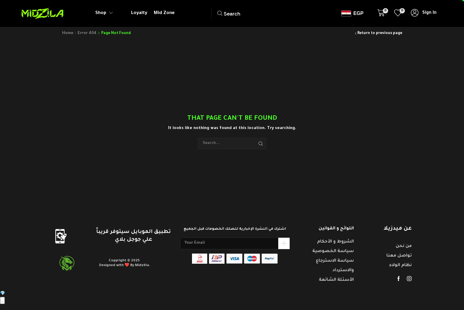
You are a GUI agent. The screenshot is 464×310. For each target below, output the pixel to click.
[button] (243, 13)
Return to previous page (379, 33)
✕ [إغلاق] (2, 300)
